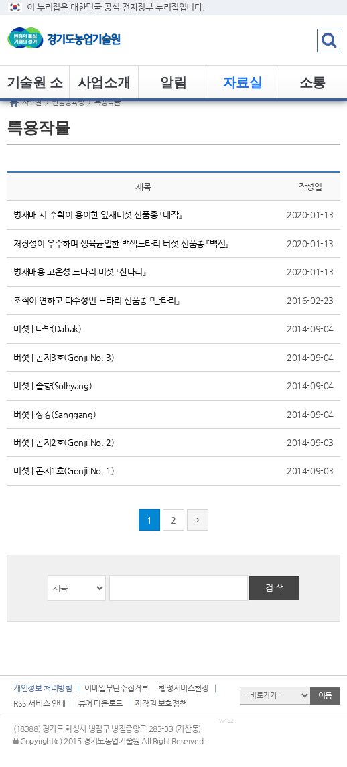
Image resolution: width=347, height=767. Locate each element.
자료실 (243, 82)
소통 (312, 82)
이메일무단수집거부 (116, 688)
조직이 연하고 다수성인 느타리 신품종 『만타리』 (96, 300)
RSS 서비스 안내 (39, 703)
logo (84, 40)
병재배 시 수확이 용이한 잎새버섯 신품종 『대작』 (97, 215)
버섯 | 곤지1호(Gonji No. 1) (63, 471)
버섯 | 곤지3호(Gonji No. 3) (63, 357)
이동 (325, 695)
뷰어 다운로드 (100, 703)
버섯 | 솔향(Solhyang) (52, 385)
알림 (173, 82)
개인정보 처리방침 (42, 688)
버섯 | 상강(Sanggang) (54, 414)
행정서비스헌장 (183, 688)
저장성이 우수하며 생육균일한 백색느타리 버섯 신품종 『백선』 (120, 243)
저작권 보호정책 (160, 703)
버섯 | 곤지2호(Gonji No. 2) (63, 442)
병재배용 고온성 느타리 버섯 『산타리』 (79, 272)
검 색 (274, 588)
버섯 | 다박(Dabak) (47, 329)
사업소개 (104, 82)
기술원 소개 (35, 87)
